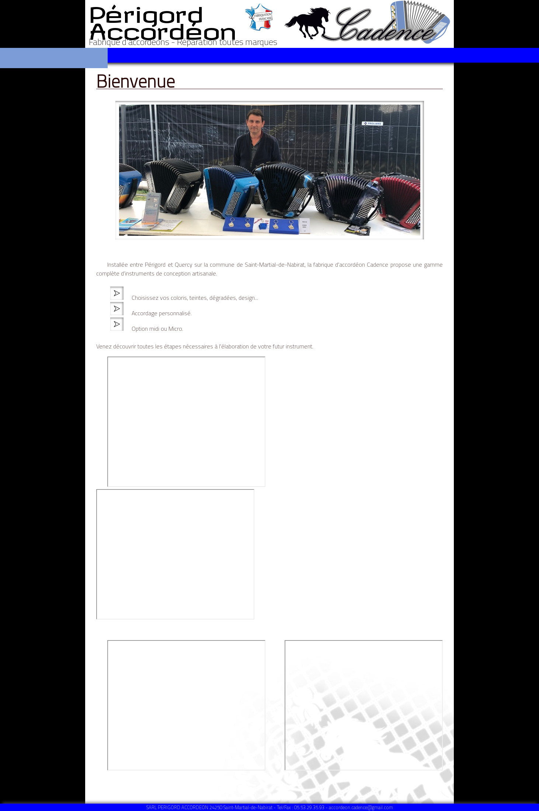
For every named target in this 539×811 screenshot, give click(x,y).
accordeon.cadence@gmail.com (361, 807)
